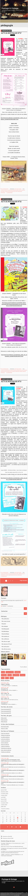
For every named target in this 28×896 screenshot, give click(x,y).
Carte (2, 831)
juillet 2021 (3, 806)
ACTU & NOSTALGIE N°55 (11, 202)
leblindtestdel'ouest (18, 846)
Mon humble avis (5, 636)
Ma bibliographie (5, 628)
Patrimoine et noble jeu (6, 748)
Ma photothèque (5, 633)
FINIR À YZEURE (5, 684)
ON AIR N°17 (4, 703)
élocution (15, 191)
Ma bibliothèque (5, 631)
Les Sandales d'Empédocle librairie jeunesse (12, 852)
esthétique (3, 192)
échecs (7, 678)
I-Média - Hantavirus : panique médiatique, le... (11, 854)
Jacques (3, 759)
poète (20, 190)
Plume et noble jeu (5, 744)
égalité (23, 573)
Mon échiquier (5, 626)
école (2, 678)
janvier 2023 (4, 790)
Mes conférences (5, 639)
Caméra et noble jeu (5, 740)
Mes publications (5, 618)
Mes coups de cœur (6, 621)
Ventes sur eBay (4, 728)
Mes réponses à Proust (7, 644)
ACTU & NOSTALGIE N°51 (11, 381)
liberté (20, 573)
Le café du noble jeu (5, 737)
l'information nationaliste (6, 855)
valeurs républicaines (13, 573)
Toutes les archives (5, 808)
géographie (18, 370)
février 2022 (3, 799)
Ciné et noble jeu (4, 742)
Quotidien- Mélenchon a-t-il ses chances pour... (11, 843)
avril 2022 (3, 797)
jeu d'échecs (16, 675)
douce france (24, 370)
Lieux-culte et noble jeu (6, 750)
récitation (3, 675)
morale (3, 672)
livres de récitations (9, 191)
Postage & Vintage (10, 8)
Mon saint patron (5, 646)
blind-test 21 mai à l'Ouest (7, 846)
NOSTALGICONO (5, 726)
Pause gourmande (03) (6, 713)
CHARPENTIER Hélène (6, 764)
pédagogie (22, 675)
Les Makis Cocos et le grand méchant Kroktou (11, 851)
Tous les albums (23, 666)
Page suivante (23, 580)
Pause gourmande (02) (6, 711)
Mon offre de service (6, 649)
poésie (17, 190)
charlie (2, 573)
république (17, 672)
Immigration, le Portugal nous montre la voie (10, 848)
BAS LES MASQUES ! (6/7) (13, 759)
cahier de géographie (5, 370)
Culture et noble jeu (5, 746)
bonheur (9, 675)
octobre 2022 (4, 795)
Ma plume (4, 623)
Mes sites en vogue (6, 641)
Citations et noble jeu (5, 752)
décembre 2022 (4, 791)
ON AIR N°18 (4, 689)
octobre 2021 (4, 804)
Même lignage (4, 721)
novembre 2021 (4, 802)
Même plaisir (4, 718)
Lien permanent (4, 188)
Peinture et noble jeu (5, 735)
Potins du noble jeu (5, 733)
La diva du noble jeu (5, 739)
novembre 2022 (4, 793)
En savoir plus (16, 894)
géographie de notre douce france (8, 371)
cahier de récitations (11, 190)
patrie (21, 371)
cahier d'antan (4, 190)
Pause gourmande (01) (6, 709)
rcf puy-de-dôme (9, 672)
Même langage (4, 719)
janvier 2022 (4, 801)
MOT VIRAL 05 (5, 698)
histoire (11, 678)
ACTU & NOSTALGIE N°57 (11, 33)
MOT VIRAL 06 (5, 693)
